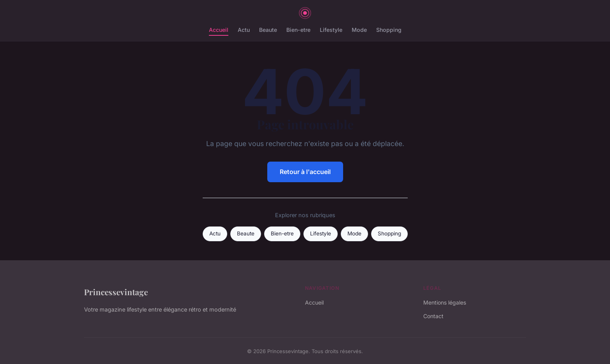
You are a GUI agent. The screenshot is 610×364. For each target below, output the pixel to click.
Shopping (388, 29)
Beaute (268, 29)
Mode (359, 29)
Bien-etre (298, 29)
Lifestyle (331, 29)
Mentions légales (444, 302)
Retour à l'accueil (305, 172)
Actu (244, 29)
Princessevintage (116, 291)
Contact (433, 316)
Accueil (218, 29)
